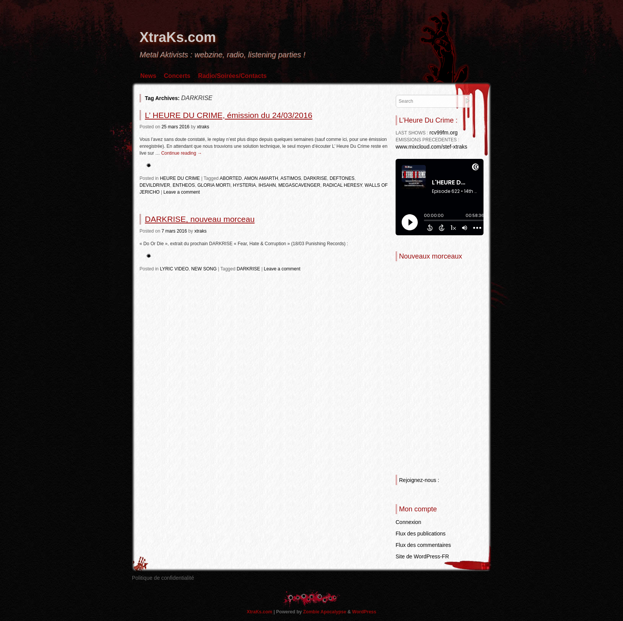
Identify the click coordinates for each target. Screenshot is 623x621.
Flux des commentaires (423, 545)
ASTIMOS (291, 178)
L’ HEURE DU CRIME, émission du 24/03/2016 (228, 115)
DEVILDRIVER (155, 185)
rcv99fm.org (443, 132)
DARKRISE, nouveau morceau (200, 219)
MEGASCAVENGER (299, 185)
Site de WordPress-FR (422, 556)
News (148, 76)
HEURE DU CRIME (180, 178)
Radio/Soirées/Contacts (232, 76)
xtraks (203, 126)
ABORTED (231, 178)
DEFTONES (341, 178)
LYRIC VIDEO (174, 269)
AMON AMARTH (261, 178)
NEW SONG (204, 269)
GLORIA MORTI (213, 185)
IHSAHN (267, 185)
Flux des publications (421, 533)
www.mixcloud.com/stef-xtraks (431, 147)
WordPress (364, 612)
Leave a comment (181, 192)
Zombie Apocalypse (325, 612)
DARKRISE (315, 178)
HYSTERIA (244, 185)
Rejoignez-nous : (419, 480)
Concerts (177, 76)
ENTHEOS (184, 185)
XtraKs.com (178, 37)
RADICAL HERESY (342, 185)
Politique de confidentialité (163, 578)
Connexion (408, 522)
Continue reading (181, 153)
